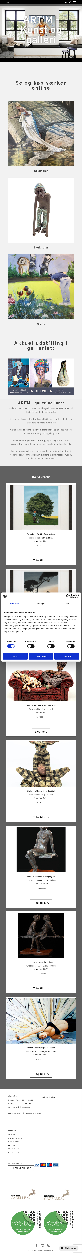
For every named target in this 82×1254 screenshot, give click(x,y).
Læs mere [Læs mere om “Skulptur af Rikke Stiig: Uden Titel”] (41, 731)
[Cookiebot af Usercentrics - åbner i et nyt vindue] (68, 596)
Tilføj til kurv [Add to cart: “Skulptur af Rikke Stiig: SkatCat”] (41, 817)
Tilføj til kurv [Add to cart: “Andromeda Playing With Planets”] (41, 1074)
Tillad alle (66, 656)
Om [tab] (67, 603)
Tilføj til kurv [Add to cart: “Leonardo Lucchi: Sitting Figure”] (41, 903)
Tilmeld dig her (21, 1168)
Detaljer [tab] (41, 603)
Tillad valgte (40, 656)
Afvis (15, 656)
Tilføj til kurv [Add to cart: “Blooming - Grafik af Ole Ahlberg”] (41, 560)
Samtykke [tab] (14, 603)
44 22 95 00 (12, 1145)
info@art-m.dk (13, 1152)
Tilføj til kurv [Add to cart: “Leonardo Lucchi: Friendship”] (41, 988)
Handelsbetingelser (48, 1097)
